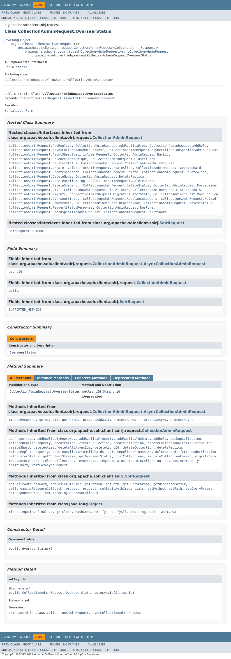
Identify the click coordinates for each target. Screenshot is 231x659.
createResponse (22, 419)
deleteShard (165, 452)
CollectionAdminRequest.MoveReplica (185, 194)
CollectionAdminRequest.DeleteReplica (109, 176)
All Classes (96, 12)
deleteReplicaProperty (29, 452)
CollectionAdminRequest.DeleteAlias (174, 172)
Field (33, 18)
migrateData (205, 456)
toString (138, 512)
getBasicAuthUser (66, 484)
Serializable (16, 67)
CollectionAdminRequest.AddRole (178, 145)
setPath (175, 488)
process (72, 488)
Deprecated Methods (131, 378)
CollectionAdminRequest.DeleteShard (121, 181)
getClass (64, 512)
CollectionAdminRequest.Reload (188, 198)
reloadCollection (58, 461)
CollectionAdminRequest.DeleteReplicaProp (47, 181)
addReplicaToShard (133, 438)
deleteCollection (138, 447)
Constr (45, 18)
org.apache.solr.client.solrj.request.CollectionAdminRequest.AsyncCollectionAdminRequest (96, 51)
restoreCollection (145, 461)
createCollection (94, 443)
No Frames (71, 12)
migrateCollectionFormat (169, 456)
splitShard (18, 465)
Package (24, 5)
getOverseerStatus (95, 456)
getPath (112, 484)
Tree (58, 5)
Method (60, 18)
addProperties (21, 438)
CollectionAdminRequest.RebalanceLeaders (120, 198)
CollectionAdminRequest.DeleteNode (40, 176)
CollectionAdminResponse (135, 47)
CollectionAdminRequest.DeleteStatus (116, 185)
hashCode (82, 512)
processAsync (155, 419)
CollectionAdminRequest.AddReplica (40, 145)
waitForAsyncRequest (50, 465)
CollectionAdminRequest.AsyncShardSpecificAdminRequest (59, 154)
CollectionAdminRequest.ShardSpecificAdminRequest (54, 212)
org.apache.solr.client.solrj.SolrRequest (42, 44)
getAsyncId (48, 419)
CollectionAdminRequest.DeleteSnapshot (44, 185)
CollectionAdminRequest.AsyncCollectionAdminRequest (67, 98)
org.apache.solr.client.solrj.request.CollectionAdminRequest (65, 47)
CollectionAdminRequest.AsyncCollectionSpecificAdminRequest (163, 150)
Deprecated (74, 5)
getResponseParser (169, 484)
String (109, 391)
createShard (19, 447)
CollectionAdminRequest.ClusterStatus (43, 163)
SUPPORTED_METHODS (25, 309)
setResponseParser (25, 493)
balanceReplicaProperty (30, 443)
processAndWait (96, 419)
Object (96, 504)
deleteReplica (169, 447)
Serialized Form (19, 110)
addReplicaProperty (96, 438)
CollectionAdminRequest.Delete (110, 172)
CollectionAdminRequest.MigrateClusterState (110, 194)
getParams (70, 419)
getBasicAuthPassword (28, 484)
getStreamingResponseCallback (35, 488)
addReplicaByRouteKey (56, 438)
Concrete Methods (91, 378)
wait (153, 512)
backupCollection (185, 438)
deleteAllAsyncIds (74, 447)
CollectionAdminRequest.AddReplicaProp (110, 145)
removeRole (86, 461)
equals (28, 512)
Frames (55, 12)
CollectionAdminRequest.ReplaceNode (107, 203)
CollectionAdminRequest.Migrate (37, 194)
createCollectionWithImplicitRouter (180, 443)
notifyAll (118, 512)
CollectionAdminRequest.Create (36, 168)
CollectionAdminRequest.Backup (141, 154)
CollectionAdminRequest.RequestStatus (178, 203)
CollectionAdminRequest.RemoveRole (40, 203)
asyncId (15, 271)
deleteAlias (44, 447)
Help (89, 5)
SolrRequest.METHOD (26, 231)
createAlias (64, 443)
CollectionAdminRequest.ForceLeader (185, 185)
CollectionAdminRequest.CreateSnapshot (44, 172)
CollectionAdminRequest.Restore (124, 207)
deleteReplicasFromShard (129, 452)
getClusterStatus (24, 456)
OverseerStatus (22, 352)
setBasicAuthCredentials (122, 488)
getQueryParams (136, 484)
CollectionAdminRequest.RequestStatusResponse (50, 207)
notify (100, 512)
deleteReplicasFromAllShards (78, 452)
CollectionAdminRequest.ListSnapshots (166, 190)
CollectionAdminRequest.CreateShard (168, 168)
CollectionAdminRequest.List (34, 190)
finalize (44, 512)
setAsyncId (91, 391)
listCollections (129, 456)
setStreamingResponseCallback (71, 493)
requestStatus (112, 461)
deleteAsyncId (106, 447)
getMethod (93, 484)
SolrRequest (171, 223)
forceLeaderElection (198, 452)
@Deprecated (19, 588)
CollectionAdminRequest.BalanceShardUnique (48, 159)
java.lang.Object (17, 40)
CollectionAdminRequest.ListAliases (96, 190)
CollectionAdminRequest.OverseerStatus (44, 198)
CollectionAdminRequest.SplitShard (135, 212)
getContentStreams (59, 456)
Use (50, 5)
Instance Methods (53, 378)
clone (13, 512)
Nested (21, 18)
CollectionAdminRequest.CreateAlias (100, 168)
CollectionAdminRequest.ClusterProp (122, 159)
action (14, 290)
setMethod (156, 488)
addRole (160, 438)
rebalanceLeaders (24, 461)
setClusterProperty (182, 461)
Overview (8, 5)
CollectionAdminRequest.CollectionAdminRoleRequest (127, 163)
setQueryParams (199, 488)
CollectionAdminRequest (25, 80)
